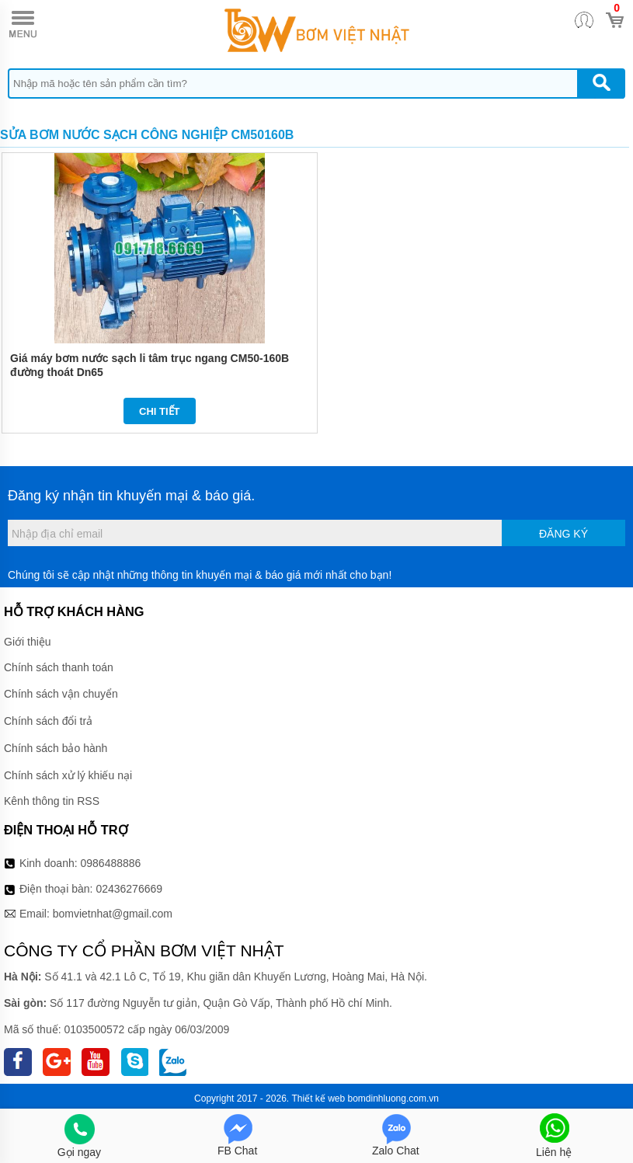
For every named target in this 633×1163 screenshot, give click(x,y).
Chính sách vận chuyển (61, 694)
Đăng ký (563, 534)
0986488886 (111, 863)
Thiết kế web (318, 1098)
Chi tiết (159, 411)
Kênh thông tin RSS (51, 801)
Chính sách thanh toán (58, 667)
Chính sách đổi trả (48, 721)
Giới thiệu (27, 641)
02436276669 (129, 889)
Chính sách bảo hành (55, 748)
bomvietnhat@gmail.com (112, 913)
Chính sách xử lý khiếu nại (68, 775)
